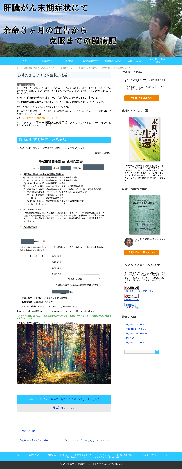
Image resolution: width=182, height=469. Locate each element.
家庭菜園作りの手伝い (136, 329)
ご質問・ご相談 (135, 61)
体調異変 (26, 431)
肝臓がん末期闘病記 (25, 85)
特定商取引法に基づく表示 (106, 457)
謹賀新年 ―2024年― (136, 342)
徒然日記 (69, 61)
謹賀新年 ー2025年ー (136, 333)
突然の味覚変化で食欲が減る (34, 440)
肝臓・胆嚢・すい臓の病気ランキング (139, 291)
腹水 (34, 431)
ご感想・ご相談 (149, 455)
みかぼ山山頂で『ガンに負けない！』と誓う (75, 399)
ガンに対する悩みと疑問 (157, 60)
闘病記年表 (47, 61)
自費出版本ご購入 (113, 61)
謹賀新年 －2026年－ (136, 324)
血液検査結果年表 (91, 61)
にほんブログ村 (131, 308)
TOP (25, 61)
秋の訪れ (130, 338)
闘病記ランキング (131, 300)
